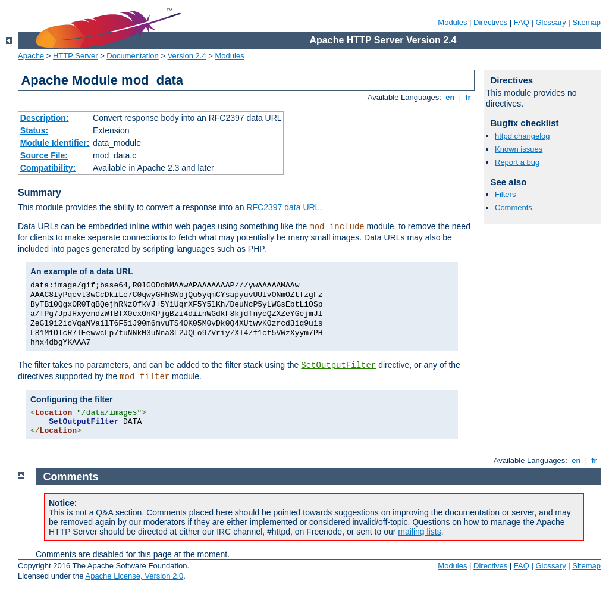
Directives (490, 22)
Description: (44, 118)
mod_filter (144, 377)
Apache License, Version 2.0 (134, 575)
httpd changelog (522, 136)
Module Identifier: (55, 143)
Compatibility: (48, 168)
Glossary (550, 22)
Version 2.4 (187, 55)
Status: (34, 130)
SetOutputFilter (338, 365)
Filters (505, 194)
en (450, 97)
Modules (452, 22)
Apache (31, 55)
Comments (513, 207)
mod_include (336, 227)
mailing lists (419, 531)
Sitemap (586, 22)
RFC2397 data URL (282, 207)
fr (468, 97)
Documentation (132, 55)
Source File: (44, 155)
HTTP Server (75, 55)
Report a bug (517, 162)
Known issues (518, 149)
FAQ (521, 22)
